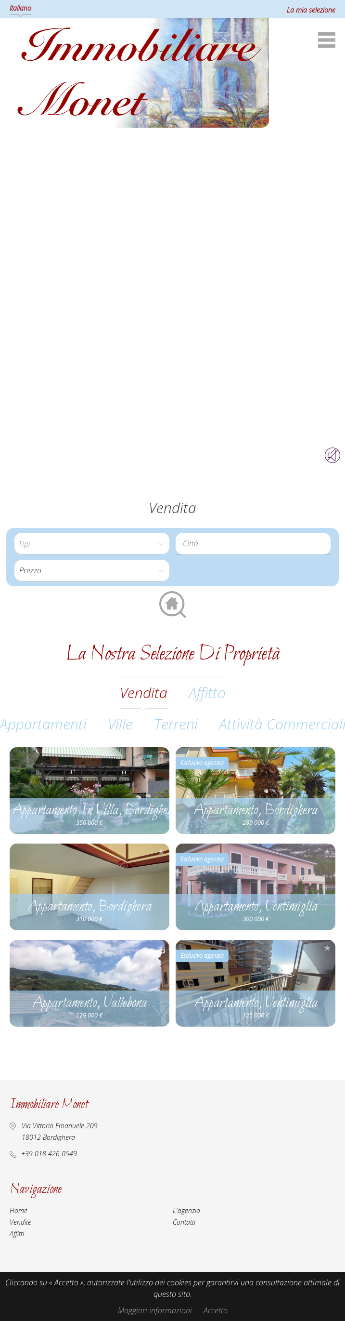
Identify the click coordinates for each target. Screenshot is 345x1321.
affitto (207, 692)
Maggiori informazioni (155, 1310)
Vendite (20, 1222)
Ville (120, 724)
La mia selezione (311, 9)
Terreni (176, 724)
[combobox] (253, 544)
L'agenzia (186, 1210)
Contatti (184, 1222)
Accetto (216, 1310)
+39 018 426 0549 (49, 1153)
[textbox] (255, 543)
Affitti (17, 1233)
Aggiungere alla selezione (161, 755)
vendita (143, 692)
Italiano (20, 8)
